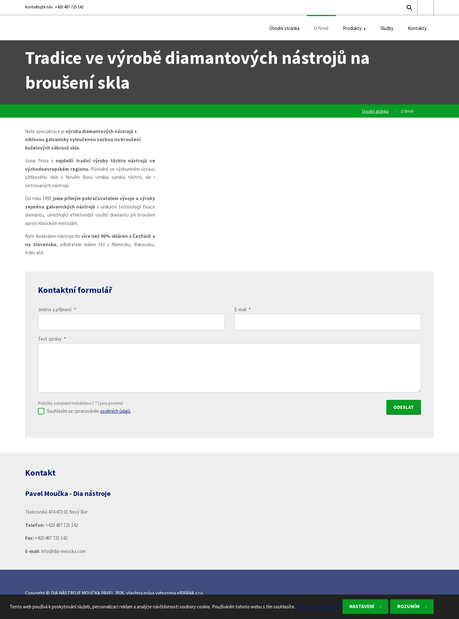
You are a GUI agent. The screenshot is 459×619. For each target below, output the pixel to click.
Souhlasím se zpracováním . (89, 410)
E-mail (242, 309)
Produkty (352, 28)
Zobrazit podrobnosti (317, 606)
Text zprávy (52, 339)
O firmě (321, 28)
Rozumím (413, 606)
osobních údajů (115, 410)
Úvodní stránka (284, 28)
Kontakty (417, 28)
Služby (387, 28)
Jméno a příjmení (57, 309)
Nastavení (363, 606)
